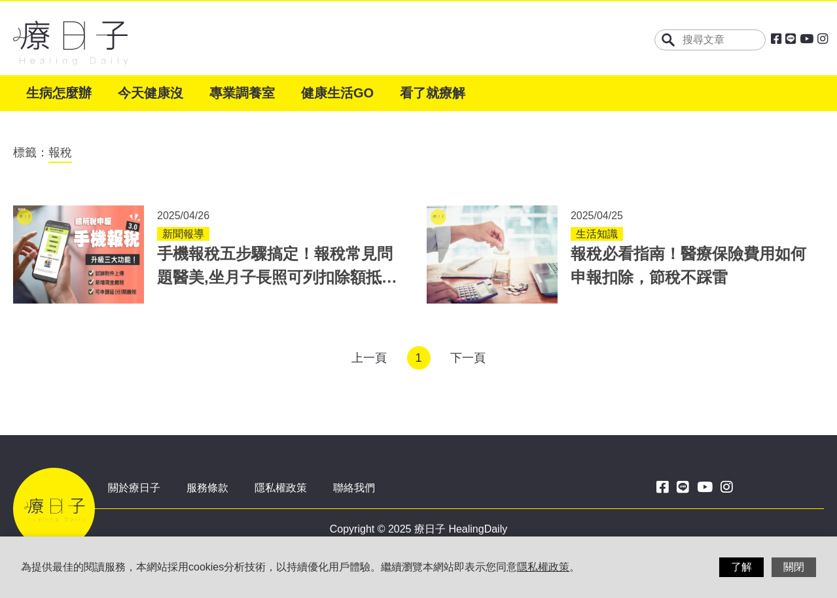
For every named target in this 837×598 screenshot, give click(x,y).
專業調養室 (242, 93)
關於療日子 (134, 487)
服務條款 (207, 487)
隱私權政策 (281, 487)
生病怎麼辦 (59, 93)
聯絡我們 (354, 487)
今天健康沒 (150, 93)
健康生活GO (337, 93)
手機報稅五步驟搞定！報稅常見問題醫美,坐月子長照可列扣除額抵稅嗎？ (277, 277)
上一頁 (369, 357)
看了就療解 (432, 93)
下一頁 (468, 357)
